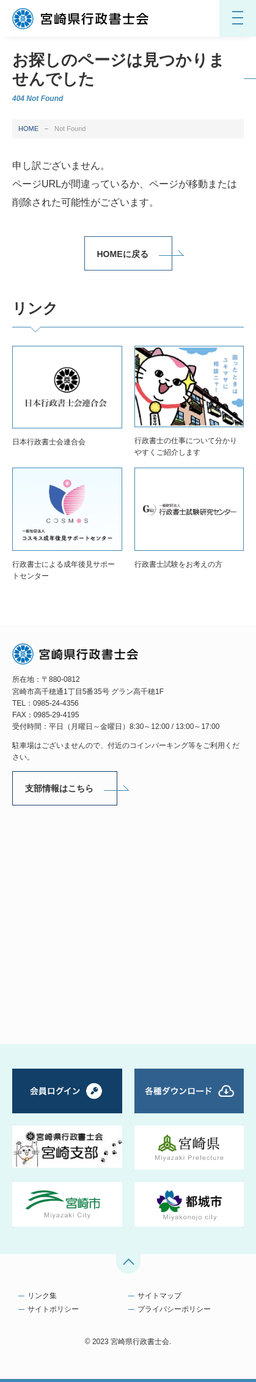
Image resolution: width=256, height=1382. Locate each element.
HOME (28, 128)
